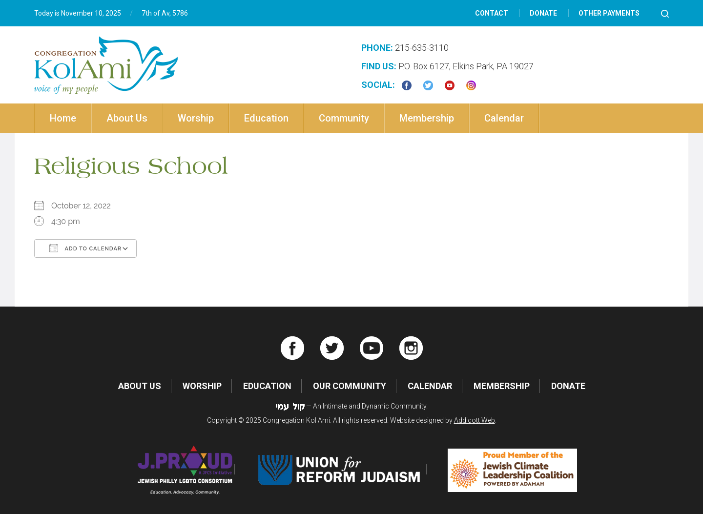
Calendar (504, 118)
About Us (126, 118)
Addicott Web (474, 420)
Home (63, 118)
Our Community (349, 386)
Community (344, 118)
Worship (196, 118)
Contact (491, 13)
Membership (426, 118)
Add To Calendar (85, 248)
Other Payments (609, 13)
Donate (543, 13)
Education (266, 118)
